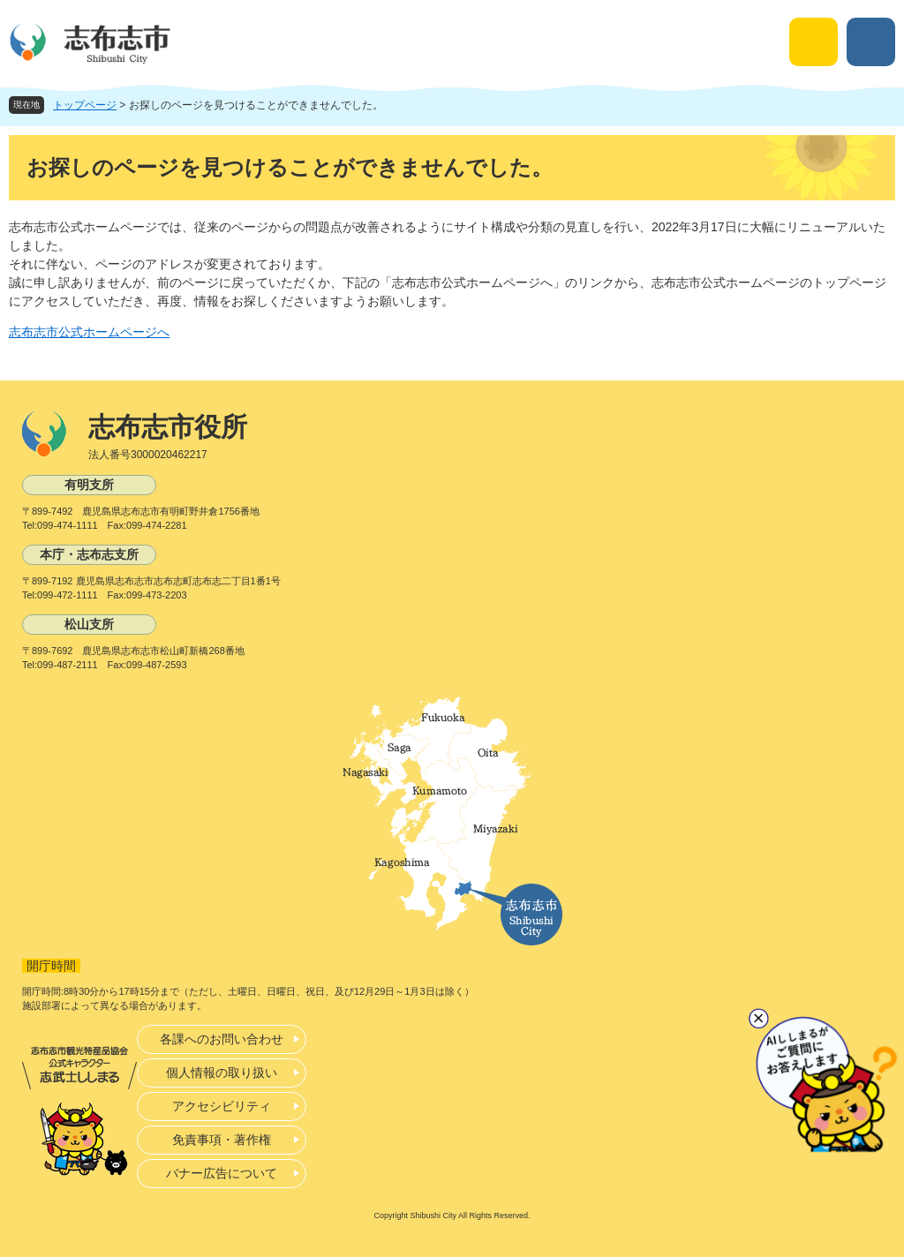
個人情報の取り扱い (221, 1072)
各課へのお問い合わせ (221, 1039)
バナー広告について (221, 1173)
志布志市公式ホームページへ (89, 332)
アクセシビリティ (221, 1106)
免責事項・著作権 (221, 1140)
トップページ (85, 105)
